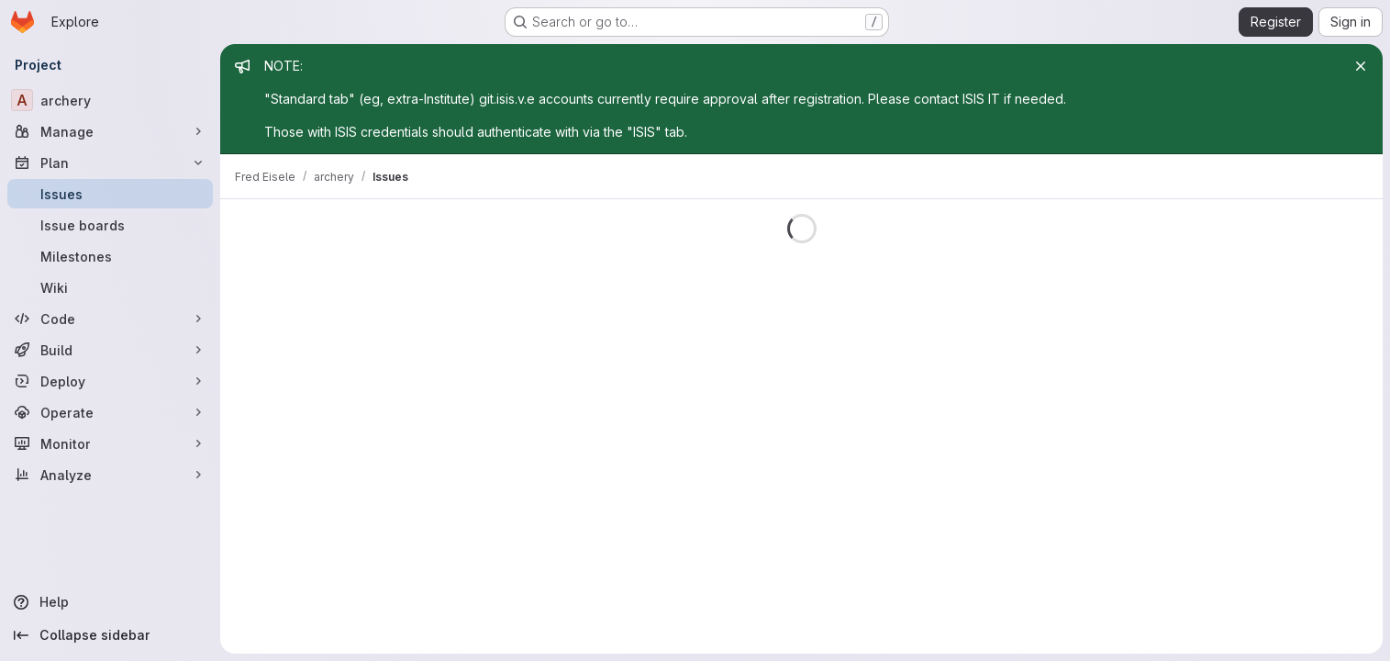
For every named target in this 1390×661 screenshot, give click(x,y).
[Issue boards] (110, 225)
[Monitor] (110, 443)
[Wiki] (110, 287)
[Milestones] (110, 256)
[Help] (110, 602)
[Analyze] (110, 474)
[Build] (110, 349)
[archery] (110, 100)
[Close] (1361, 66)
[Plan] (110, 162)
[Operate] (110, 412)
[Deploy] (110, 381)
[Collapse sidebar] (110, 635)
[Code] (110, 318)
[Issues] (110, 193)
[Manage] (110, 131)
